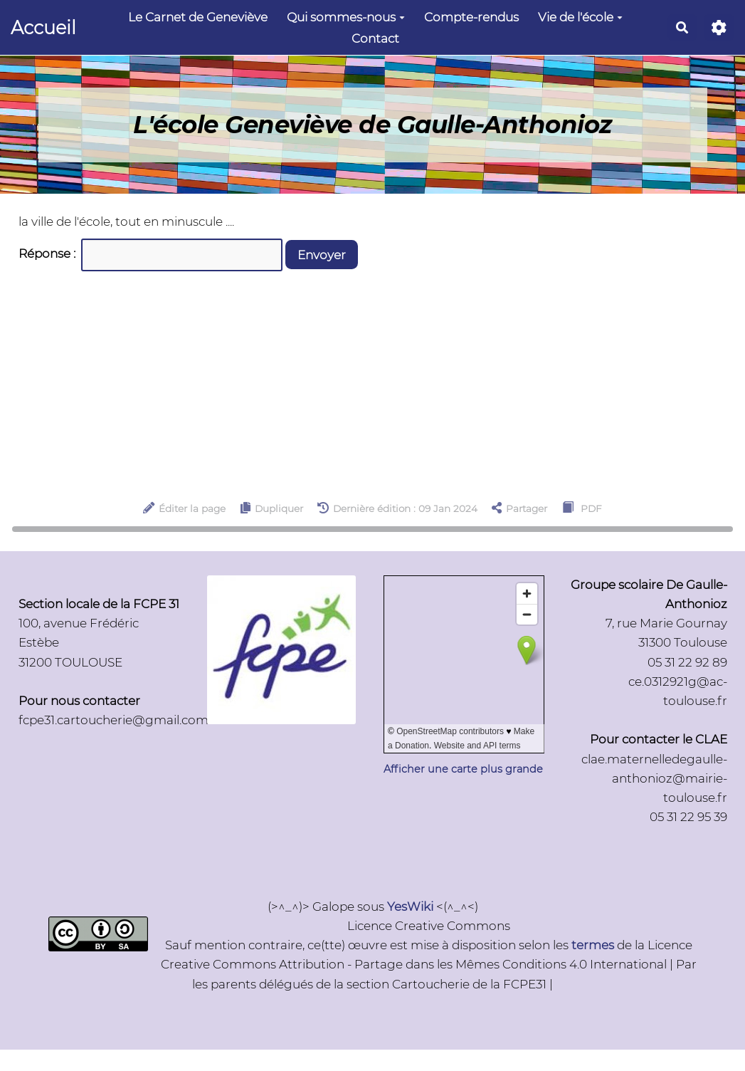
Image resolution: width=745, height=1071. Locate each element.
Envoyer (321, 255)
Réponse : (48, 253)
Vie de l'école (580, 17)
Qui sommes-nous (346, 17)
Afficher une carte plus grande (463, 769)
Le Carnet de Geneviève (198, 17)
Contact (375, 38)
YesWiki (410, 906)
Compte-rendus (471, 17)
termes (592, 945)
